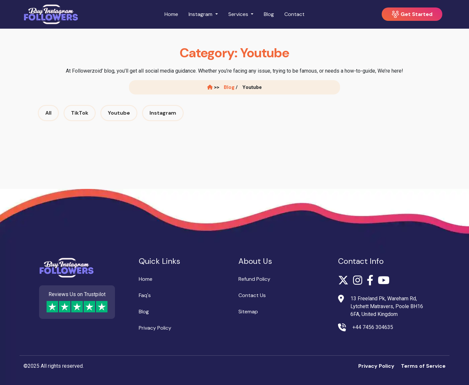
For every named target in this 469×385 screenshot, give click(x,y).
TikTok (79, 112)
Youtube (119, 112)
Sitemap (248, 311)
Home (171, 14)
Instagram (162, 112)
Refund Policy (254, 279)
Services (238, 14)
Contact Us (252, 295)
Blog (269, 14)
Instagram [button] (201, 14)
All (48, 112)
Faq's (145, 295)
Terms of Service (423, 366)
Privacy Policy (155, 327)
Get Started (412, 14)
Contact (294, 14)
